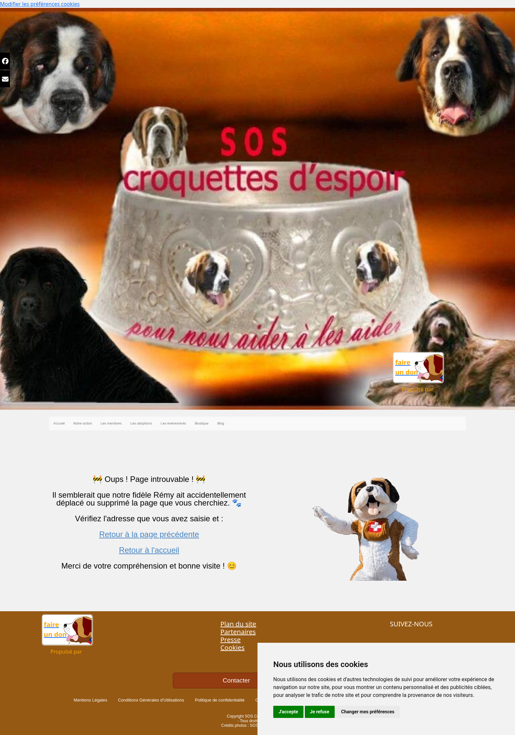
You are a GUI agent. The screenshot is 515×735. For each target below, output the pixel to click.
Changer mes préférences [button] (367, 711)
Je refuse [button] (319, 711)
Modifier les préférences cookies (39, 4)
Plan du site (238, 623)
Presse (230, 639)
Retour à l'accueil (149, 550)
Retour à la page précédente (149, 534)
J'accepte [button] (288, 711)
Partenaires (238, 631)
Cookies (232, 647)
